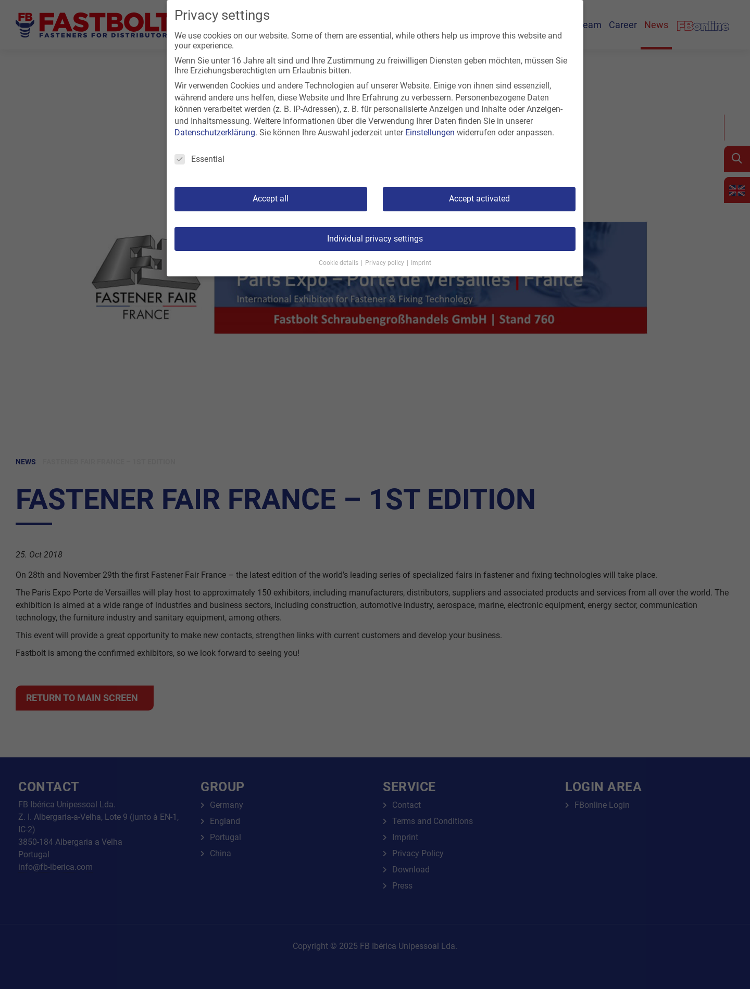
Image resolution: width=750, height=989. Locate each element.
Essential (199, 159)
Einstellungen (430, 132)
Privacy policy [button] (385, 263)
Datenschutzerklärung (214, 132)
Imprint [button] (421, 263)
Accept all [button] (271, 199)
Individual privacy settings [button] (375, 239)
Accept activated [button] (479, 199)
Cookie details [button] (339, 263)
